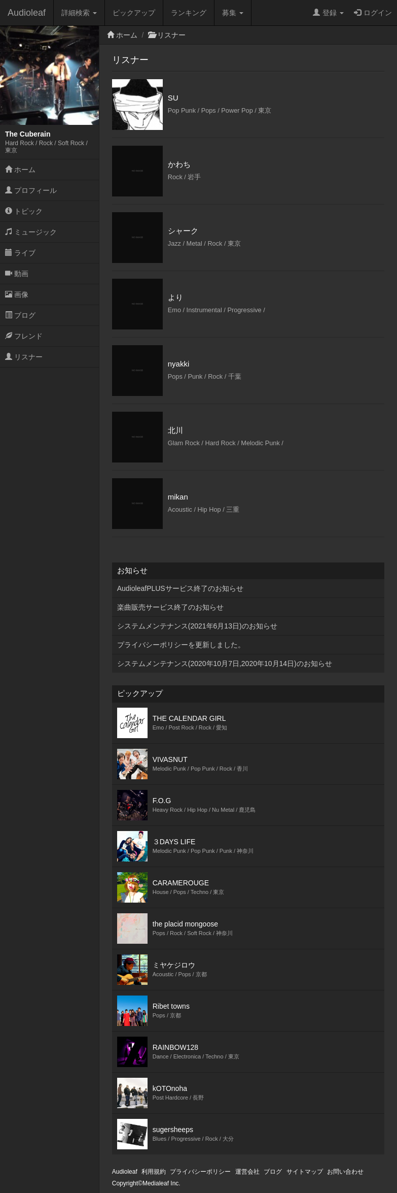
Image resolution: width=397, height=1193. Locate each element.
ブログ (20, 315)
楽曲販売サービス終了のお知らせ (170, 607)
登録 (328, 13)
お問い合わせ (345, 1171)
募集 (232, 13)
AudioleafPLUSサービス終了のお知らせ (180, 588)
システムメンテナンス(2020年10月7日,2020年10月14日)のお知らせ (224, 663)
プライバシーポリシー (200, 1171)
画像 (16, 294)
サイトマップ (304, 1171)
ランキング (188, 13)
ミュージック (31, 232)
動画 (16, 274)
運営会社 (247, 1171)
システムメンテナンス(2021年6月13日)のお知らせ (197, 626)
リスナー (24, 357)
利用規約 (153, 1171)
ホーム (20, 169)
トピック (24, 211)
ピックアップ (134, 13)
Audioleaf (27, 13)
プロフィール (31, 190)
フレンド (24, 336)
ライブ (20, 253)
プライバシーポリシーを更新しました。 (181, 645)
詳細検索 (79, 13)
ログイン (373, 13)
